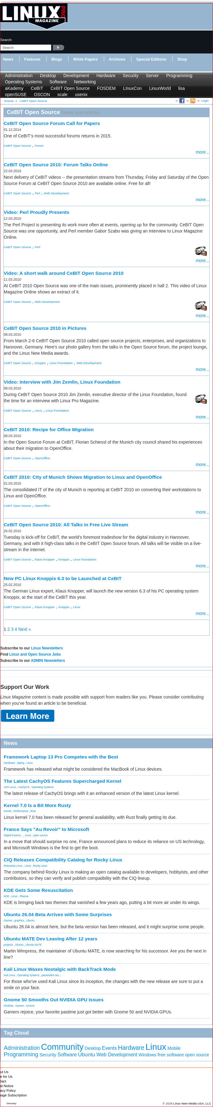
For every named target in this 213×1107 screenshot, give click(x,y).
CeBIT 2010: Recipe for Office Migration (49, 429)
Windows (147, 1054)
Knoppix (40, 363)
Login (205, 100)
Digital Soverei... (13, 835)
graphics (19, 920)
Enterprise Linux (13, 865)
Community (62, 1047)
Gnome (30, 1005)
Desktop (48, 75)
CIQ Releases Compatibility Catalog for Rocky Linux (63, 859)
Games (8, 920)
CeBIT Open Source (70, 88)
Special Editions (151, 59)
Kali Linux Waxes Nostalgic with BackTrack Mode (60, 969)
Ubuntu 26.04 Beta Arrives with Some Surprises (58, 914)
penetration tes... (51, 975)
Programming (179, 75)
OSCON (42, 94)
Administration (19, 75)
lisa (181, 88)
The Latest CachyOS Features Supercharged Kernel (62, 781)
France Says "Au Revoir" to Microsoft (46, 829)
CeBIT (37, 88)
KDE (6, 896)
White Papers (85, 59)
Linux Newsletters (47, 648)
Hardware (105, 75)
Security (131, 75)
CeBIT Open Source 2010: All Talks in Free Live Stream (66, 524)
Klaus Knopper (45, 559)
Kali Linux (9, 975)
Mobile (174, 1048)
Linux (38, 410)
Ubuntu (30, 920)
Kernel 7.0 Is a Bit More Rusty (37, 805)
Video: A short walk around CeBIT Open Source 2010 (63, 273)
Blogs (56, 59)
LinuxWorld (160, 88)
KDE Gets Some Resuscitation (38, 890)
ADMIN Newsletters (48, 660)
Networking (85, 81)
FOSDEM (106, 88)
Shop (182, 59)
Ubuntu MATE (33, 944)
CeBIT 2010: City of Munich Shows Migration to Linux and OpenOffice (83, 477)
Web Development (56, 193)
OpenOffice (42, 458)
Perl (37, 193)
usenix (81, 94)
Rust (33, 811)
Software (58, 81)
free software (171, 1054)
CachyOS (24, 787)
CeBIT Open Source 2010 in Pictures (45, 328)
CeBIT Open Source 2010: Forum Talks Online (56, 164)
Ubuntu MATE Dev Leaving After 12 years (50, 938)
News (8, 59)
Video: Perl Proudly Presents (36, 212)
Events (109, 1048)
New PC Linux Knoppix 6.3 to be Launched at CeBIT (63, 578)
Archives (117, 59)
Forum (39, 145)
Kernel (7, 811)
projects (8, 944)
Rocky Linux (40, 865)
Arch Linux (10, 787)
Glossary (11, 1103)
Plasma (24, 896)
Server (152, 75)
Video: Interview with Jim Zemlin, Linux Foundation (62, 382)
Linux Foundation (61, 363)
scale (62, 94)
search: (6, 40)
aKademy (14, 88)
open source (40, 835)
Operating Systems (23, 81)
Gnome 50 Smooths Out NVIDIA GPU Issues (54, 999)
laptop (20, 762)
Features (32, 59)
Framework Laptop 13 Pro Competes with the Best (61, 756)
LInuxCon (132, 88)
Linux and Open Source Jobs (35, 654)
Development (76, 75)
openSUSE (15, 94)
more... (202, 152)
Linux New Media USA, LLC (192, 1103)
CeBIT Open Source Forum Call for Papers (52, 123)
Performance (20, 811)
